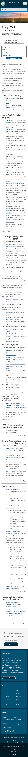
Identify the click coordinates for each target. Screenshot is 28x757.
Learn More (9, 678)
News (17, 699)
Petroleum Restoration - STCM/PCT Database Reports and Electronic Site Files (15, 186)
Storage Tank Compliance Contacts (15, 109)
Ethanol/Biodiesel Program (13, 387)
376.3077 (12, 469)
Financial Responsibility (12, 149)
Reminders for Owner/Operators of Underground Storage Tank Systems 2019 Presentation (15, 353)
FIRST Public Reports (11, 432)
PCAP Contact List (6, 52)
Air (6, 691)
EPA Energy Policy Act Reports (14, 105)
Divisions (6, 33)
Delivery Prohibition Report (13, 321)
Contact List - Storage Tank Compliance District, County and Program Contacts (14, 604)
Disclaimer (13, 751)
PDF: (6, 742)
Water (7, 702)
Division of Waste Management (15, 33)
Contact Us (18, 705)
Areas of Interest (10, 107)
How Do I (18, 696)
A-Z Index (18, 691)
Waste (7, 699)
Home (3, 33)
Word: (14, 742)
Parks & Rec (8, 696)
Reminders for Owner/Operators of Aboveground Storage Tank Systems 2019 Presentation (15, 359)
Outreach (8, 100)
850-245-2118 (7, 727)
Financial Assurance (6, 55)
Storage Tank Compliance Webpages (15, 98)
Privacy (13, 753)
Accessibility (14, 750)
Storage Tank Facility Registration (15, 140)
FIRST (7, 103)
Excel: (21, 742)
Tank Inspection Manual (12, 430)
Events (17, 702)
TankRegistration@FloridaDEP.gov (15, 613)
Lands (7, 693)
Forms (17, 693)
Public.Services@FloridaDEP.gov (12, 724)
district (11, 296)
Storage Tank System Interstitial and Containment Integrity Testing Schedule (15, 366)
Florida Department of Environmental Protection (13, 746)
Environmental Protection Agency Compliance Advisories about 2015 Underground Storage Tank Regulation (16, 405)
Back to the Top (5, 419)
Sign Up (11, 644)
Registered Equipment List (13, 489)
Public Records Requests (12, 588)
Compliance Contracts (12, 204)
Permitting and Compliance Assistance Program (11, 34)
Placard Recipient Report (12, 312)
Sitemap (14, 754)
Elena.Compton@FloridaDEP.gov (18, 578)
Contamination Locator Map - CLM (15, 586)
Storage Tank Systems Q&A (13, 341)
